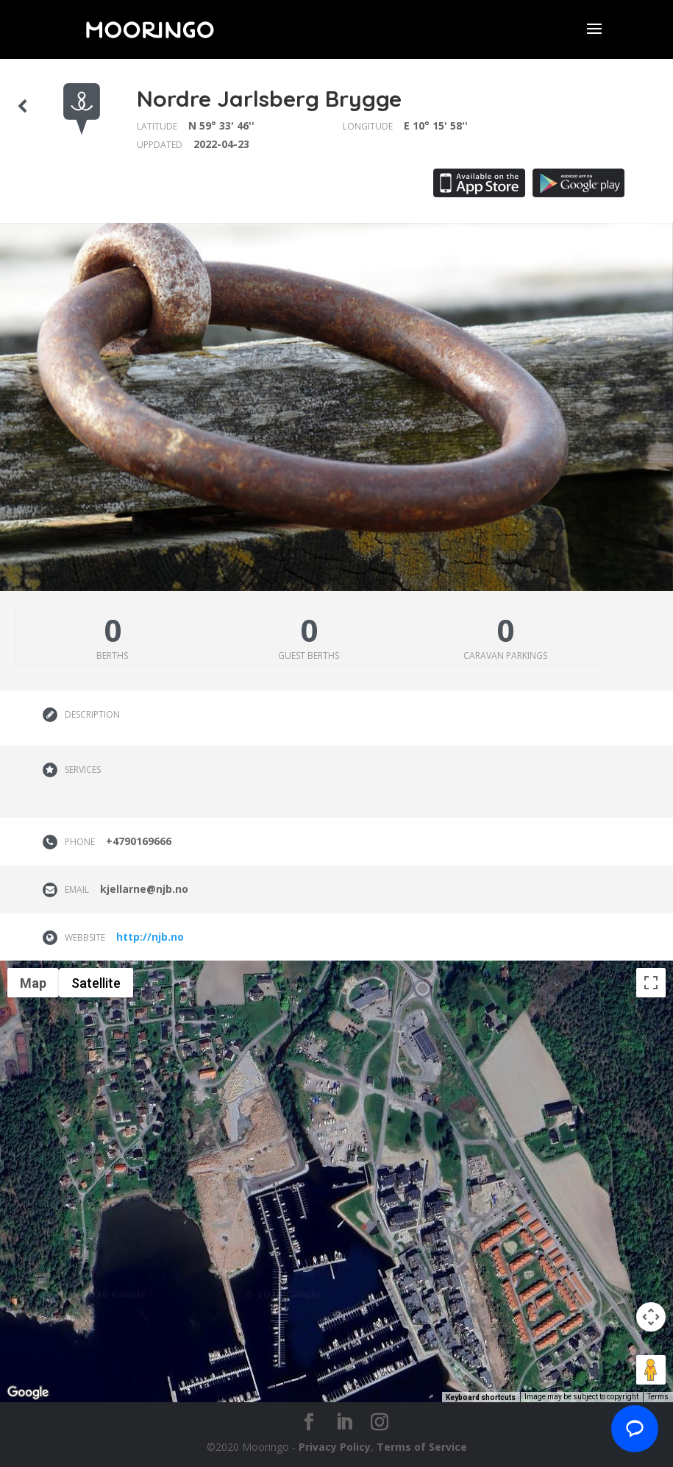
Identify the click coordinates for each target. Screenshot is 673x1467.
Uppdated (159, 144)
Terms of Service (422, 1447)
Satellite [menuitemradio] (96, 983)
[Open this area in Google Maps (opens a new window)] (28, 1392)
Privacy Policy (335, 1447)
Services (83, 769)
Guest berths (308, 655)
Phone (80, 841)
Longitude (368, 126)
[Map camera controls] (651, 1317)
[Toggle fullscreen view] (651, 982)
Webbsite (85, 937)
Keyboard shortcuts (481, 1397)
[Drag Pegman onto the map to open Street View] (651, 1370)
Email (77, 889)
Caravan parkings (505, 655)
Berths (112, 655)
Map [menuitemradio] (33, 983)
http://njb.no (150, 937)
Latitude (157, 126)
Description (92, 714)
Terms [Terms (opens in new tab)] (658, 1397)
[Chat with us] (634, 1428)
